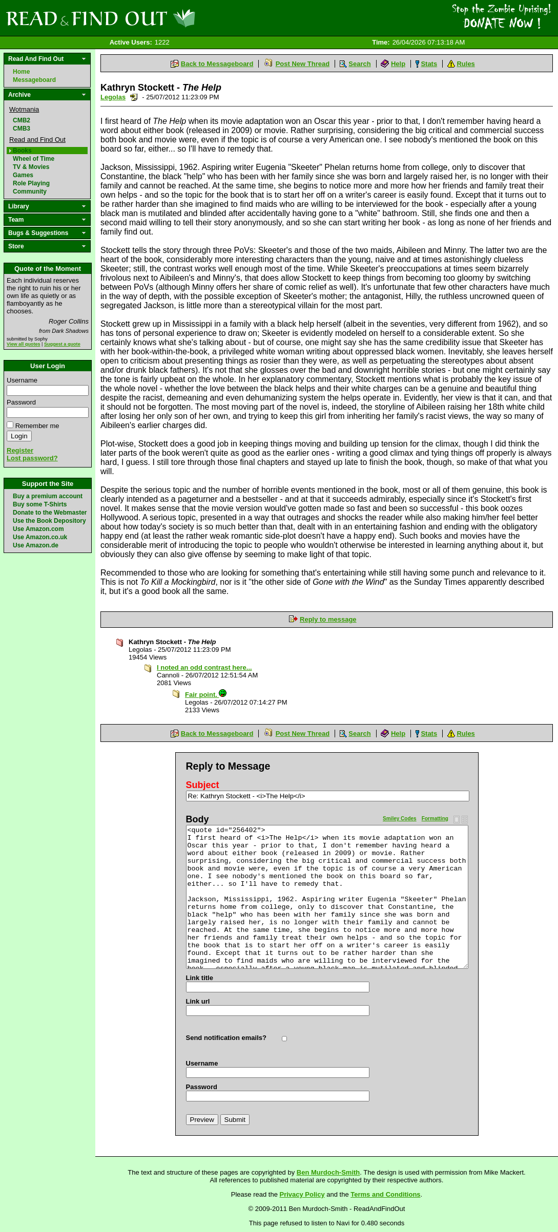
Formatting (435, 818)
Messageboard (34, 79)
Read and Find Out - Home (154, 18)
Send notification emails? (226, 1038)
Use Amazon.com (38, 529)
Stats (429, 64)
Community (30, 191)
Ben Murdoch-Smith (328, 1172)
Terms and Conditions (385, 1194)
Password (21, 402)
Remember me (37, 426)
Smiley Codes (400, 818)
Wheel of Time (33, 158)
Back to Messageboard (217, 64)
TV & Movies (31, 167)
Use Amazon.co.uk (40, 537)
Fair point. (205, 694)
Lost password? (32, 458)
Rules (465, 64)
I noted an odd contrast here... (204, 667)
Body (197, 819)
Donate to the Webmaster (50, 512)
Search (359, 64)
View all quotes (23, 344)
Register (20, 450)
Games (23, 175)
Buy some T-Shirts (40, 504)
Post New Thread (302, 64)
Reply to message (328, 619)
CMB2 (21, 120)
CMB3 (21, 128)
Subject (202, 785)
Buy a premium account (47, 496)
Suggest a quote (62, 344)
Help (398, 64)
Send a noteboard (134, 97)
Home (21, 71)
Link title (199, 978)
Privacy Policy (302, 1194)
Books (22, 150)
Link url (198, 1001)
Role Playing (31, 183)
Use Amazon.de (35, 545)
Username (22, 380)
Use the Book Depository (49, 520)
